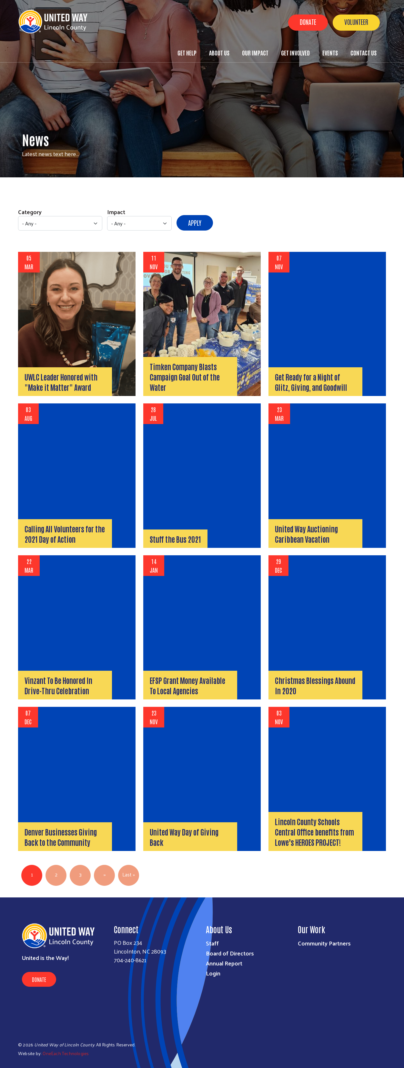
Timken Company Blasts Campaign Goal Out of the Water (185, 376)
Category (30, 211)
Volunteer (356, 21)
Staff (212, 943)
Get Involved (295, 52)
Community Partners (324, 943)
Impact (116, 211)
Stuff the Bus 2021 (175, 539)
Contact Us (363, 52)
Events (330, 52)
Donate (308, 21)
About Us (219, 52)
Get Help (187, 52)
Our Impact (255, 52)
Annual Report (224, 963)
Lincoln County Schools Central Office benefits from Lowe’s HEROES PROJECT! (314, 831)
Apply (194, 222)
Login (213, 973)
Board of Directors (230, 953)
